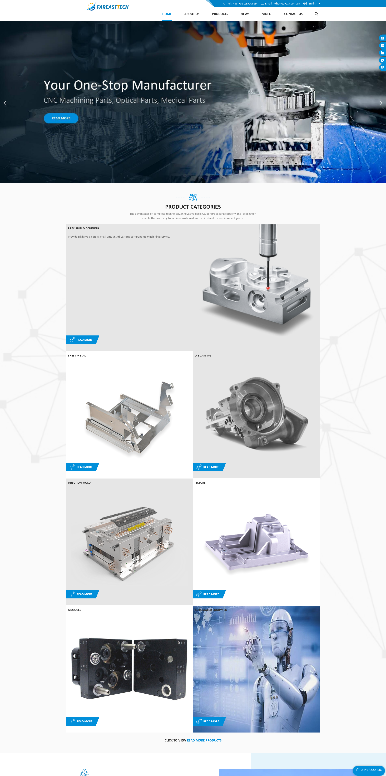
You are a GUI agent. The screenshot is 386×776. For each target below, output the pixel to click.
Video (266, 14)
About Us (191, 14)
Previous (300, 564)
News (245, 14)
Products (220, 14)
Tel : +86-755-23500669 (242, 3)
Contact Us (293, 14)
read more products (204, 374)
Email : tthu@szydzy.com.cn (282, 3)
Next (314, 564)
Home (167, 14)
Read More (81, 467)
